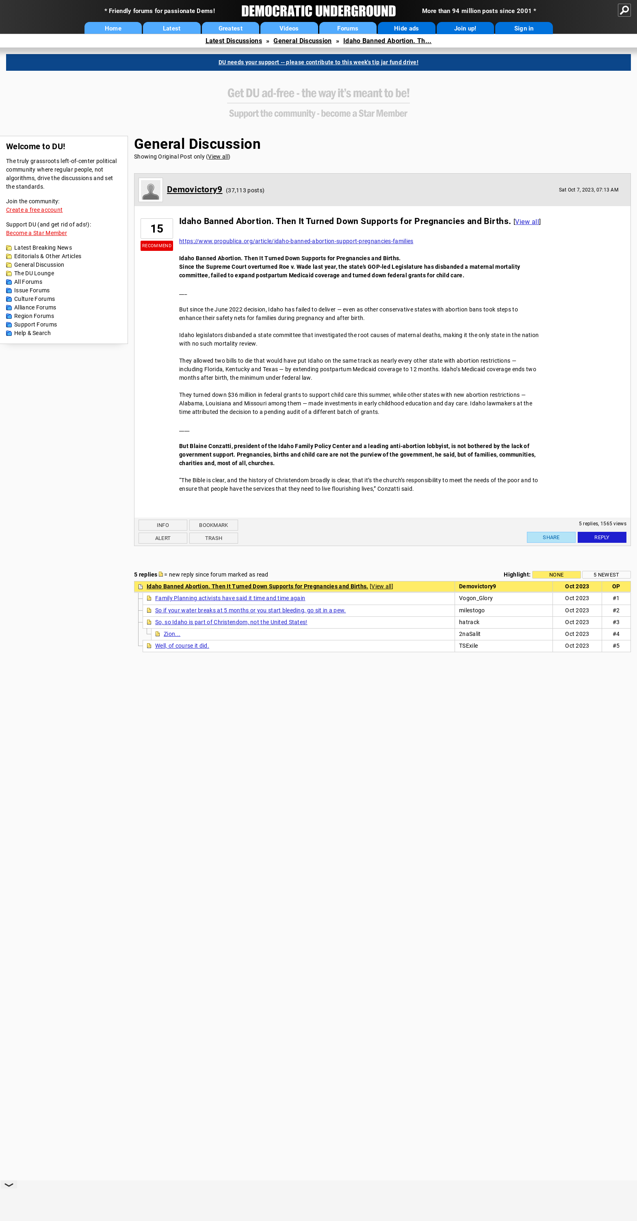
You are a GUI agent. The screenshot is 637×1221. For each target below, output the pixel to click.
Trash (214, 538)
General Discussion (302, 41)
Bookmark (213, 525)
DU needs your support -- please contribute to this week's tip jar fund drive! (318, 62)
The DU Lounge (34, 273)
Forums (347, 28)
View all (218, 156)
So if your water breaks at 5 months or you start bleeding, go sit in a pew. (250, 610)
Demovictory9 (195, 189)
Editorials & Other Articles (47, 256)
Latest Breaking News (43, 247)
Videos (289, 28)
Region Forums (34, 316)
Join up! (465, 28)
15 (157, 228)
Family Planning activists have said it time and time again (230, 598)
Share (551, 537)
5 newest (606, 575)
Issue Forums (32, 290)
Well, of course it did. (182, 645)
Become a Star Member (36, 233)
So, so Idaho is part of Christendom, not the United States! (231, 622)
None (556, 575)
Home (113, 28)
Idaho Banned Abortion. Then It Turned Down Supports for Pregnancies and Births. (257, 586)
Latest (172, 28)
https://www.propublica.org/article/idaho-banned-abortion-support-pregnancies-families (296, 241)
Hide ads (406, 28)
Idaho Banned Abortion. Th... (387, 41)
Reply (602, 537)
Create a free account (34, 210)
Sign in (524, 28)
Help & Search (32, 333)
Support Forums (35, 324)
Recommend (156, 245)
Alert (163, 538)
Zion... (172, 634)
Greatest (231, 28)
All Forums (28, 282)
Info (163, 525)
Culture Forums (34, 299)
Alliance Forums (35, 307)
